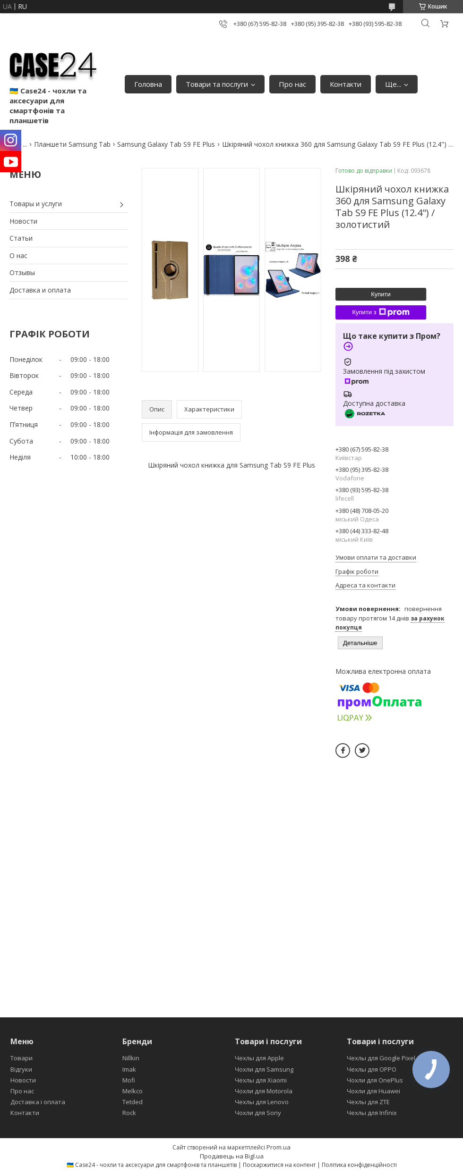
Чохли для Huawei (373, 1091)
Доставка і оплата (37, 1102)
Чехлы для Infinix (372, 1112)
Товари (21, 1058)
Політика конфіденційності (359, 1165)
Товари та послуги (217, 84)
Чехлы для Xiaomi (261, 1080)
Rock (129, 1112)
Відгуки (21, 1069)
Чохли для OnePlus (375, 1080)
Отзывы (22, 272)
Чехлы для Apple (259, 1058)
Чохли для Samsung (264, 1069)
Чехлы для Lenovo (262, 1102)
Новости (23, 221)
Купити (381, 294)
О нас (18, 255)
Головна (148, 84)
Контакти (345, 84)
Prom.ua (278, 1147)
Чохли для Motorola (263, 1091)
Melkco (132, 1091)
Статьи (21, 238)
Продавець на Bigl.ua (232, 1156)
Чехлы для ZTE (368, 1102)
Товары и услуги (35, 203)
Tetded (132, 1102)
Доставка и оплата (40, 289)
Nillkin (130, 1058)
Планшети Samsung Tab (72, 144)
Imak (129, 1069)
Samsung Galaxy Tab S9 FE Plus (166, 144)
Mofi (128, 1080)
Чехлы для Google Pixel (381, 1058)
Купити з (380, 312)
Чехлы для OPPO (371, 1069)
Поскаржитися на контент (279, 1165)
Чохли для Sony (258, 1112)
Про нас (292, 84)
